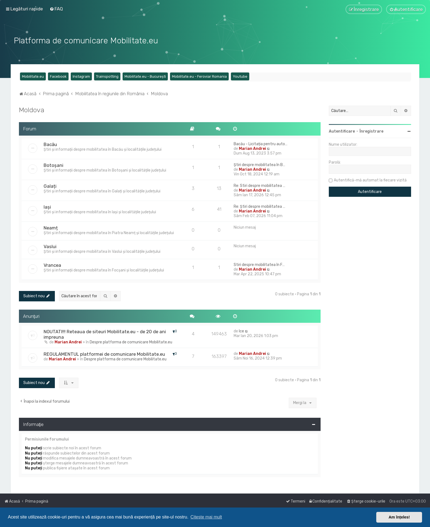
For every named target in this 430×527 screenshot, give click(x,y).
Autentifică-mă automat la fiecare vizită (370, 179)
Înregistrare (371, 130)
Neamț (51, 227)
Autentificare (342, 130)
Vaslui (50, 245)
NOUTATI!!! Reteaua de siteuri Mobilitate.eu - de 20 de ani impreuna (105, 333)
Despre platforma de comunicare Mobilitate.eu (131, 341)
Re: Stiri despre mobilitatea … (259, 185)
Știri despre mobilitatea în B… (259, 164)
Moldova (31, 109)
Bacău (50, 143)
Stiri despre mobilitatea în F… (259, 264)
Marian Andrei (252, 147)
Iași (47, 206)
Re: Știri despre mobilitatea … (259, 205)
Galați (50, 185)
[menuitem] (56, 9)
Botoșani (53, 164)
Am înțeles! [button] (399, 517)
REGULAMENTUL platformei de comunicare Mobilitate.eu (104, 353)
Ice (241, 330)
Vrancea (52, 264)
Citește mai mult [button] (206, 517)
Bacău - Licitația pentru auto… (260, 143)
